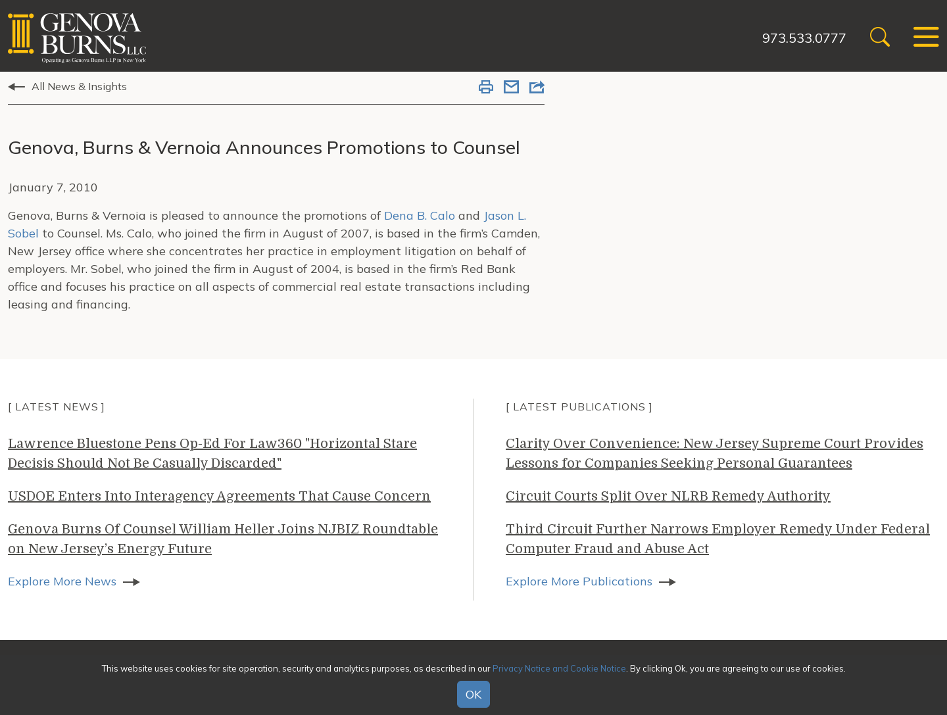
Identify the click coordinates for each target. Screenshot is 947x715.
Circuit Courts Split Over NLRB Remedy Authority (668, 496)
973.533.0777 (804, 38)
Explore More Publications (579, 581)
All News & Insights (79, 86)
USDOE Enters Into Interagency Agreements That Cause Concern (219, 496)
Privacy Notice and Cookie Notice (559, 668)
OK (473, 694)
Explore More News (62, 581)
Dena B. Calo (419, 215)
